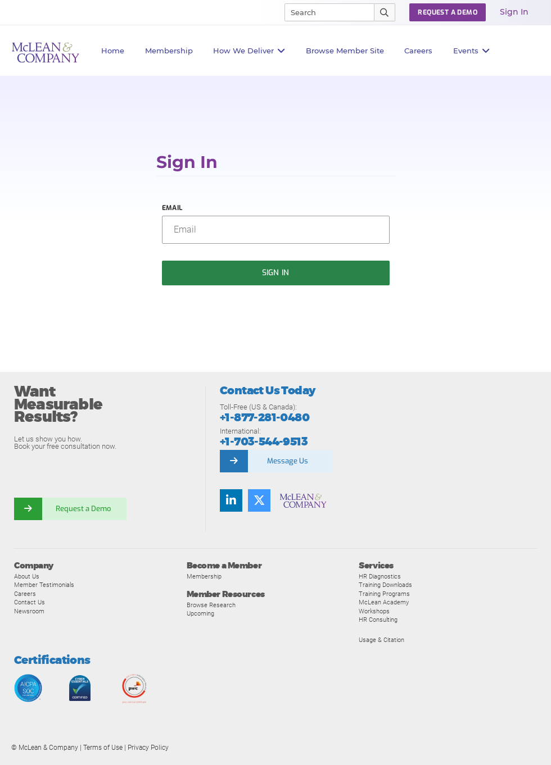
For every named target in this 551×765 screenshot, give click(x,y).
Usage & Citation (381, 640)
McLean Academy (384, 602)
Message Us (287, 461)
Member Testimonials (44, 585)
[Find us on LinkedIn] (231, 500)
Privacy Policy (148, 748)
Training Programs (384, 594)
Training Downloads (385, 585)
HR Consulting (378, 619)
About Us (26, 576)
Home (112, 50)
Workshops (374, 611)
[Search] (324, 12)
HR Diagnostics (380, 576)
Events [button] (471, 50)
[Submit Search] (384, 12)
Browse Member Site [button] (345, 50)
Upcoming (200, 613)
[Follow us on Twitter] (259, 500)
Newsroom (29, 611)
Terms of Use (103, 748)
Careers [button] (418, 50)
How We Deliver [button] (249, 50)
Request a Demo (84, 508)
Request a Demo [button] (447, 12)
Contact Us (29, 602)
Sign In (514, 12)
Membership (169, 50)
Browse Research (211, 605)
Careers (25, 594)
